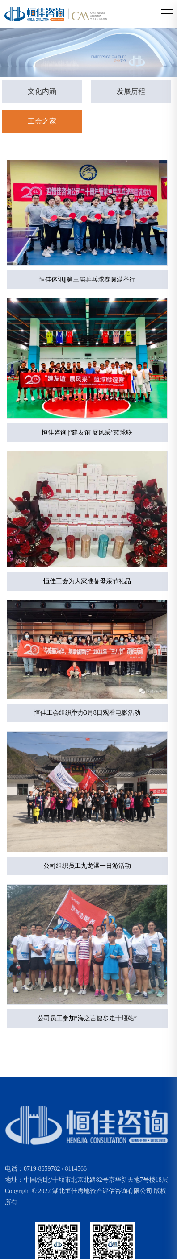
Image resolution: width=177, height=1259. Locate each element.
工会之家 (42, 121)
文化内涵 (42, 91)
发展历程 (131, 91)
